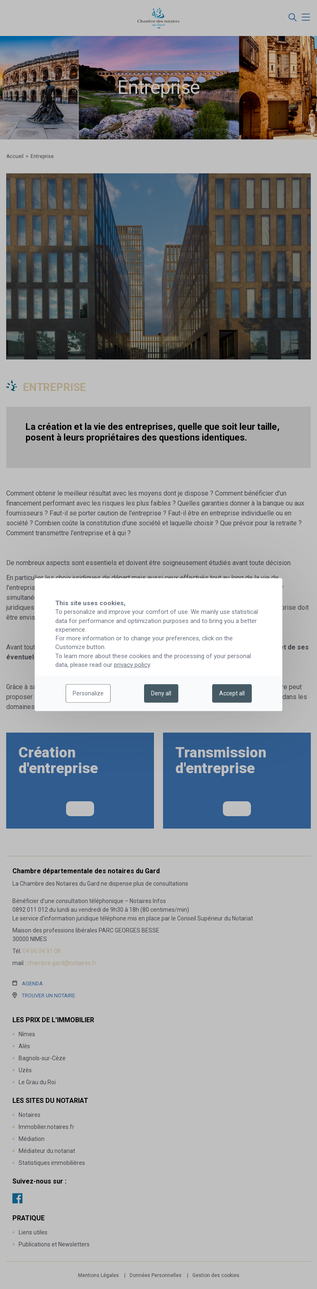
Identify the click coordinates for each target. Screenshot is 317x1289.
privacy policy (132, 664)
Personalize (88, 693)
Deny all (161, 693)
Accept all (232, 693)
